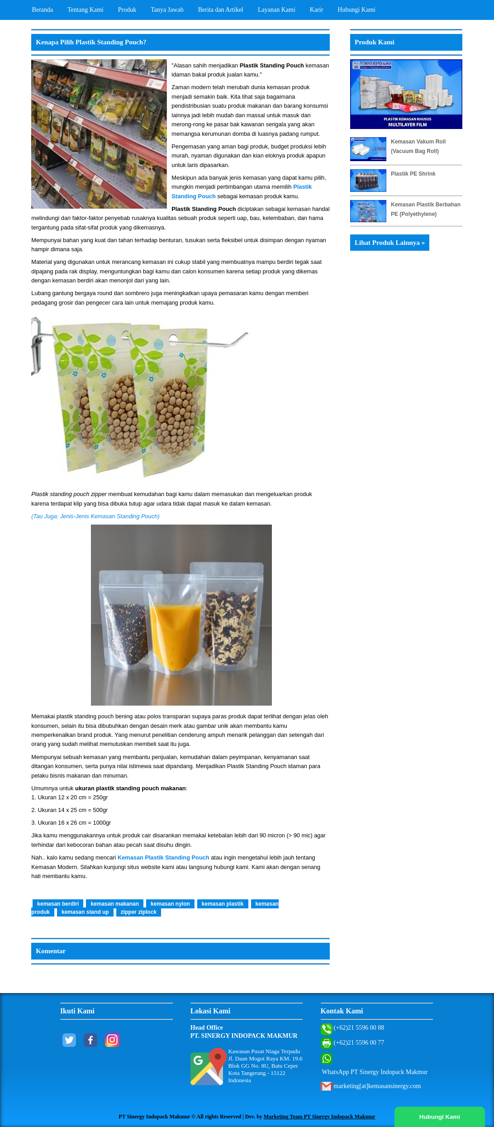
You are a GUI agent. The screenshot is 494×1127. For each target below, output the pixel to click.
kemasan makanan (114, 904)
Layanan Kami (276, 9)
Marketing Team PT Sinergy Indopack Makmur (319, 1116)
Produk (127, 9)
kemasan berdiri (58, 904)
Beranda (42, 9)
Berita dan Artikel (220, 9)
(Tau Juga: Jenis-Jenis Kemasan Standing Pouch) (96, 516)
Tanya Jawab (167, 9)
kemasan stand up (85, 912)
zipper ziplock (139, 912)
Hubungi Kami (356, 9)
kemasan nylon (170, 904)
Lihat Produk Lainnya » (390, 242)
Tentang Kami (85, 9)
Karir (316, 9)
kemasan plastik (223, 904)
